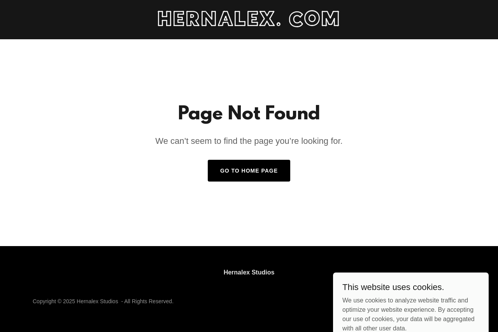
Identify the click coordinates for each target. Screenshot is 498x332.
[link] (249, 24)
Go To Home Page (249, 171)
